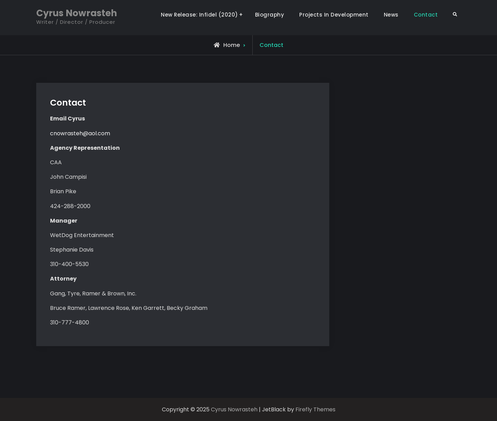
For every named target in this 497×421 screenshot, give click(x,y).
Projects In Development (334, 14)
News (391, 14)
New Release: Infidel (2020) (199, 14)
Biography (269, 14)
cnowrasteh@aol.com (80, 133)
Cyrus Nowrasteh (76, 13)
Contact (426, 14)
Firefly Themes (315, 409)
